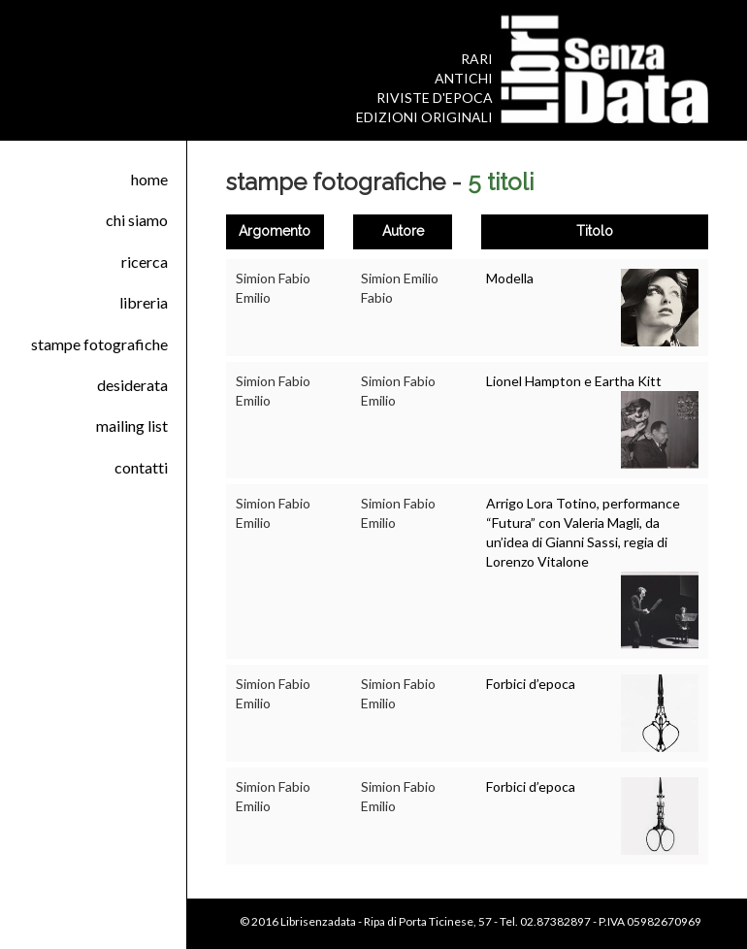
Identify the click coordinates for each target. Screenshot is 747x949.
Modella (510, 278)
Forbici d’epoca (530, 683)
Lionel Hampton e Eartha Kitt (574, 381)
